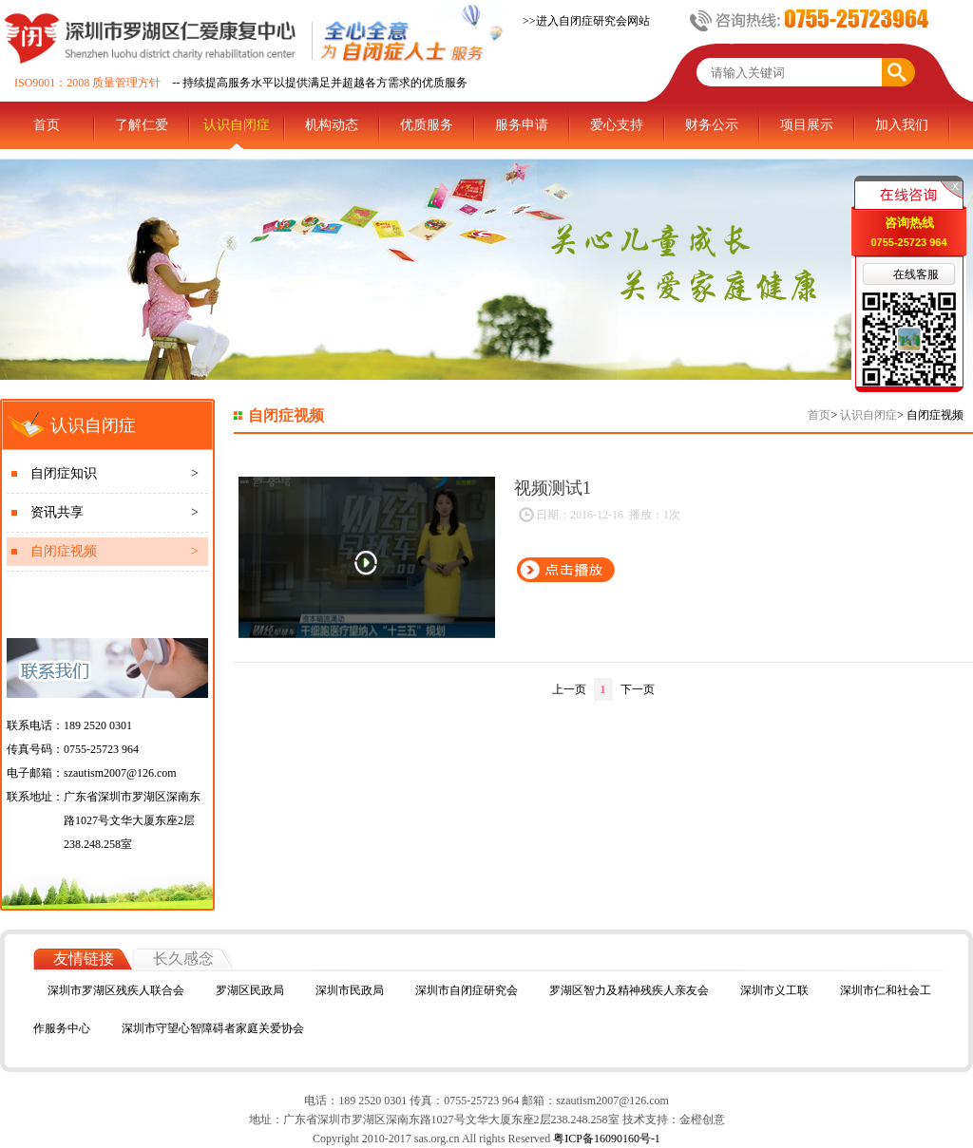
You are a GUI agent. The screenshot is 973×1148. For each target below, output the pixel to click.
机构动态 (331, 125)
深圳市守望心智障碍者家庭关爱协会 (213, 1028)
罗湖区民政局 (250, 990)
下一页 (637, 689)
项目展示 (806, 125)
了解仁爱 (141, 125)
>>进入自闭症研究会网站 (586, 21)
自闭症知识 (114, 474)
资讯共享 (114, 513)
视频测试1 (552, 488)
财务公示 (711, 125)
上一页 (569, 689)
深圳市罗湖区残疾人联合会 (116, 990)
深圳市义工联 (774, 990)
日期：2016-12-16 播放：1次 (598, 514)
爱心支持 (616, 125)
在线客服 (916, 274)
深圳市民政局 (349, 990)
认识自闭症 (236, 125)
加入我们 (901, 125)
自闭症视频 (114, 551)
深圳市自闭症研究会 (466, 990)
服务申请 (521, 125)
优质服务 (426, 125)
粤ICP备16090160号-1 (605, 1138)
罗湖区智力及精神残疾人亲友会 (629, 990)
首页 (46, 125)
